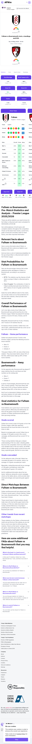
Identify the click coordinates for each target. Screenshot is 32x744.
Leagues (3, 674)
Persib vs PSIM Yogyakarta (7, 640)
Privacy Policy (4, 660)
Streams (3, 679)
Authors (3, 656)
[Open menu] (29, 2)
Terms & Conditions (5, 665)
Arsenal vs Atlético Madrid (7, 630)
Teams (2, 677)
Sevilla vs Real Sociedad (7, 632)
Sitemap (3, 667)
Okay (16, 739)
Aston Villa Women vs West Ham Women (10, 644)
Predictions (3, 672)
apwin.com (9, 707)
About (2, 654)
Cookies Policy (20, 734)
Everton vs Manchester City (7, 628)
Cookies (3, 662)
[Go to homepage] (6, 2)
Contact (3, 658)
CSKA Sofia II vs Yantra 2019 (8, 648)
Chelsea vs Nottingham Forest (8, 625)
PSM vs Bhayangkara (6, 642)
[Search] (26, 2)
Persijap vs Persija (5, 646)
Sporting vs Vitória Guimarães (8, 634)
